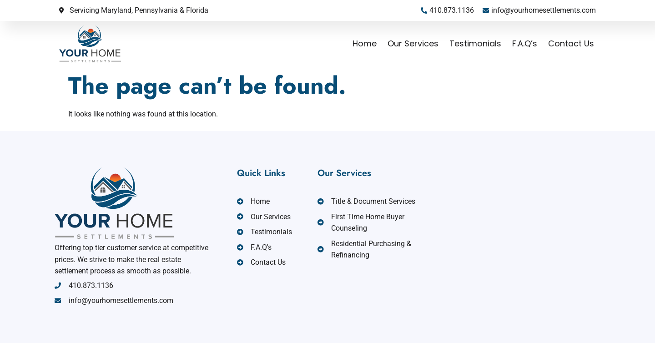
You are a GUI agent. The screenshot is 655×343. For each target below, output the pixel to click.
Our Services (413, 43)
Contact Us (571, 43)
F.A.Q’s (524, 43)
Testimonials (475, 43)
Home (365, 43)
